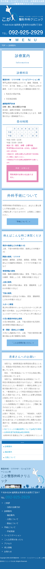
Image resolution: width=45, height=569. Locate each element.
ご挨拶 (7, 503)
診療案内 (8, 446)
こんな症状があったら (13, 539)
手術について (10, 527)
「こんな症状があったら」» (22, 343)
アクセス (8, 543)
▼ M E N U (22, 40)
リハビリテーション (12, 535)
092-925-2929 (18, 497)
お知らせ (8, 551)
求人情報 (8, 547)
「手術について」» (22, 222)
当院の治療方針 (13, 507)
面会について (12, 523)
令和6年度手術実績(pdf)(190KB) (16, 432)
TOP (3, 45)
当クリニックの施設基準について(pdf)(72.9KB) (22, 429)
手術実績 (11, 531)
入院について (10, 457)
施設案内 (8, 452)
